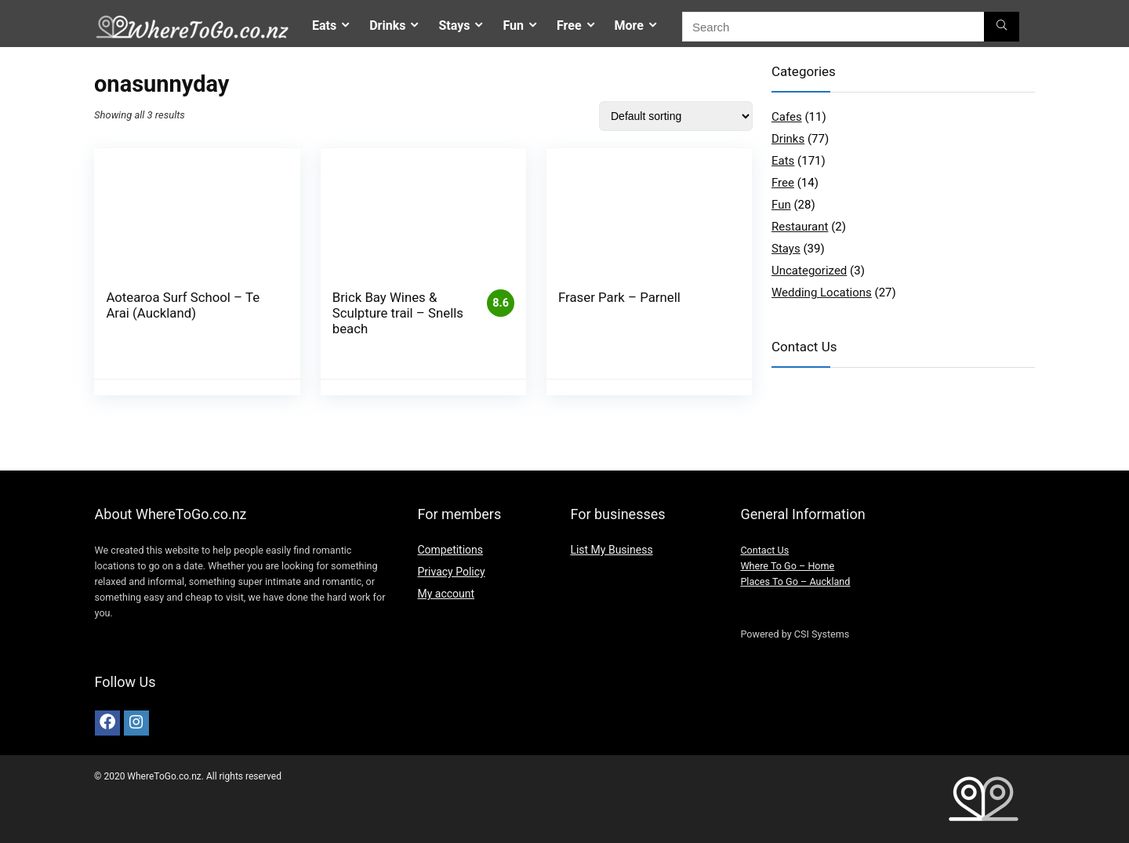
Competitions (450, 549)
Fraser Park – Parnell (619, 297)
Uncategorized (809, 270)
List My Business (611, 549)
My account (445, 593)
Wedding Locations (821, 292)
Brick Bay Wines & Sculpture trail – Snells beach (397, 312)
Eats (324, 25)
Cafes (786, 117)
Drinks (387, 25)
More (629, 25)
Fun (513, 25)
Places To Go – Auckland (795, 581)
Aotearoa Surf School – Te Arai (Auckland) (183, 305)
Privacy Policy (451, 571)
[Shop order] (676, 116)
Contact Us (764, 550)
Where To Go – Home (787, 566)
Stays (454, 25)
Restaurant (799, 227)
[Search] (1001, 27)
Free (569, 25)
